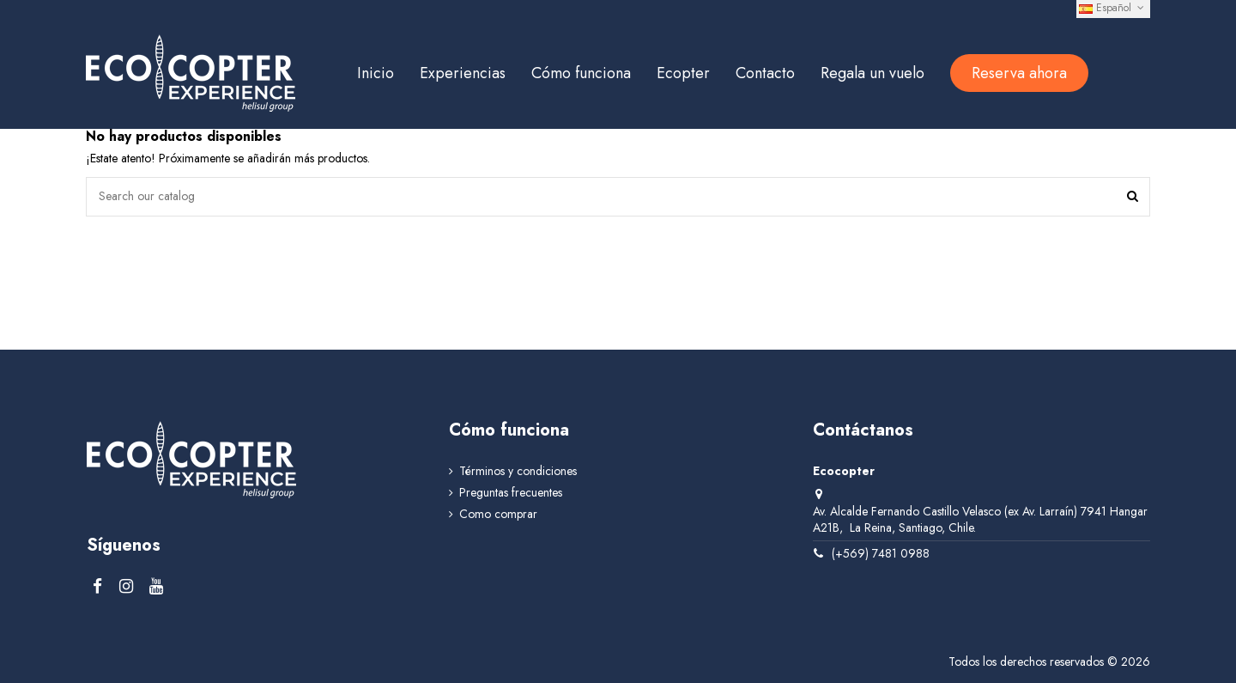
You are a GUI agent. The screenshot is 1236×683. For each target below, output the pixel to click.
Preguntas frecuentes (510, 493)
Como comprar (498, 514)
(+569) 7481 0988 (881, 553)
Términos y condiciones (518, 471)
